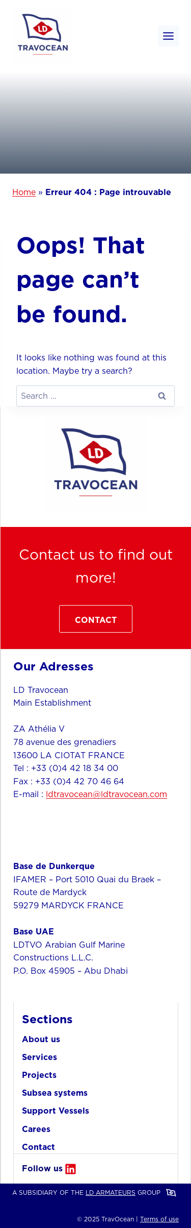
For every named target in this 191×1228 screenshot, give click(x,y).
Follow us (42, 1168)
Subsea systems (55, 1092)
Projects (39, 1074)
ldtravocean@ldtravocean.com (106, 794)
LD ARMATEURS (110, 1192)
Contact (38, 1146)
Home (24, 192)
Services (39, 1057)
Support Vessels (55, 1110)
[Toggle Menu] (168, 36)
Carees (36, 1129)
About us (41, 1039)
